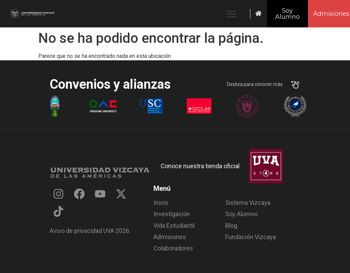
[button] (231, 13)
